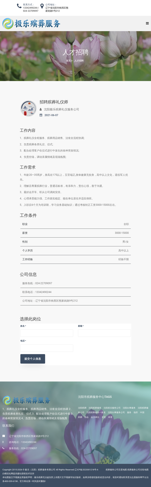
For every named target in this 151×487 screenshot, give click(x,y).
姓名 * (23, 326)
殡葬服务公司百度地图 (116, 469)
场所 (136, 412)
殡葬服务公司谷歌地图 (138, 469)
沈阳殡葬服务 (95, 408)
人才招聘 (79, 60)
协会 (86, 417)
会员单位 (95, 417)
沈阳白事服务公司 (116, 412)
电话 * (23, 341)
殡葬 (80, 417)
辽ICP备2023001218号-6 (86, 469)
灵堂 (104, 417)
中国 (142, 412)
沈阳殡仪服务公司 (112, 408)
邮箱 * (81, 326)
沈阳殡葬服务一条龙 (96, 412)
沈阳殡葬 (82, 408)
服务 (129, 412)
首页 (69, 60)
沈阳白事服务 (129, 408)
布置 (110, 417)
